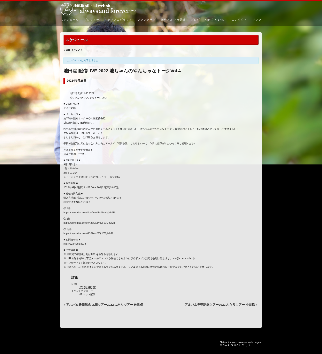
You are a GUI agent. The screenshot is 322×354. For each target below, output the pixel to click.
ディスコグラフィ (120, 19)
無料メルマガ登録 (173, 19)
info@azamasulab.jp (74, 243)
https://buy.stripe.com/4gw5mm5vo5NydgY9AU (89, 212)
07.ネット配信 (87, 294)
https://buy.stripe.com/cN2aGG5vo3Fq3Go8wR (89, 222)
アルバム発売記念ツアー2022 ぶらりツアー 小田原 (221, 304)
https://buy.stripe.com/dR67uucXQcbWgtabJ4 (88, 233)
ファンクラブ (146, 19)
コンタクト (239, 19)
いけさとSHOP (216, 19)
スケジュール (69, 19)
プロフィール (93, 19)
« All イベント (73, 50)
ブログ (195, 19)
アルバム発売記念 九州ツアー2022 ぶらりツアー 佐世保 (103, 304)
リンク (257, 19)
